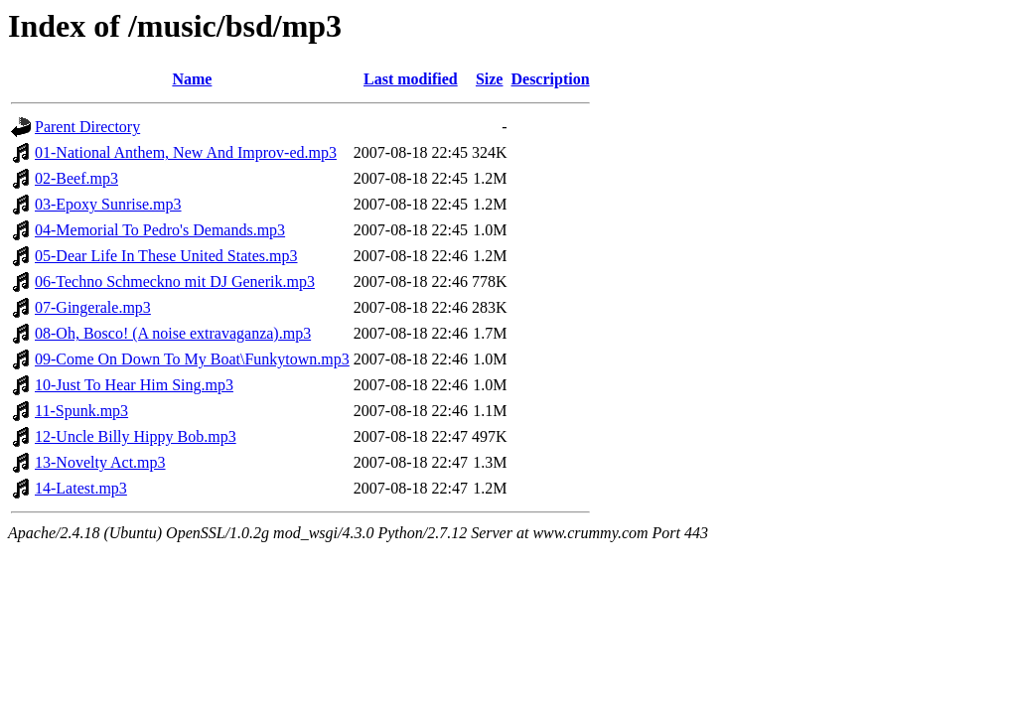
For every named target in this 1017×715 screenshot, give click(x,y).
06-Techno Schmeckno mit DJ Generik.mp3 (175, 281)
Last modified (410, 79)
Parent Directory (87, 126)
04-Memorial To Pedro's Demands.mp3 (160, 229)
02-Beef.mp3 (76, 178)
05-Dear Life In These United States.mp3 (166, 255)
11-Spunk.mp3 (81, 410)
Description (549, 79)
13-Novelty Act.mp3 (100, 462)
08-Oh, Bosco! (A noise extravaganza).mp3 (173, 333)
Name (192, 79)
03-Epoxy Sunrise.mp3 (108, 204)
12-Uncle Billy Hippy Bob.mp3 (135, 436)
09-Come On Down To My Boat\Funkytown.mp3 (192, 359)
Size (490, 79)
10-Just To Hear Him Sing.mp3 (134, 384)
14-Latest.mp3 (81, 488)
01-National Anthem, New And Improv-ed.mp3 (186, 152)
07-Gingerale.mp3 (93, 307)
